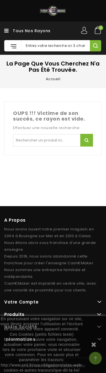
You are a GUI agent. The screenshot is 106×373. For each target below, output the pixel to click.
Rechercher (86, 140)
